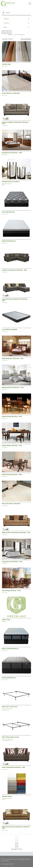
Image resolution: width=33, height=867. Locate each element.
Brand (5, 27)
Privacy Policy (5, 861)
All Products (20, 34)
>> (16, 847)
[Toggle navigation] (30, 3)
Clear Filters (6, 32)
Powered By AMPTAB (7, 864)
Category (6, 18)
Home (10, 34)
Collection (7, 23)
